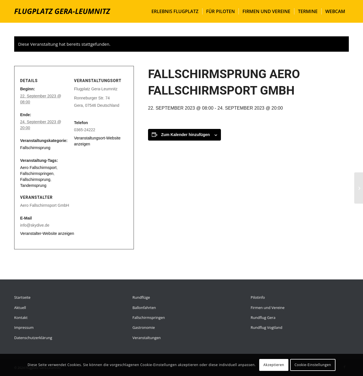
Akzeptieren (273, 364)
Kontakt (21, 317)
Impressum (24, 327)
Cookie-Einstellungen (312, 364)
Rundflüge (141, 297)
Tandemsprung (33, 185)
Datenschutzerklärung (33, 337)
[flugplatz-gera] (62, 11)
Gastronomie (143, 327)
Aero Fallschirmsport (38, 167)
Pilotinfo (258, 297)
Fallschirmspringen (36, 173)
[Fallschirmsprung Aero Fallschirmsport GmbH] (358, 188)
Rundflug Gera (263, 317)
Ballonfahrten (144, 307)
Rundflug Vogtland (266, 327)
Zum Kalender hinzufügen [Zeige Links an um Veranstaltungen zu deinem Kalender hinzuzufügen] (185, 134)
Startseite (22, 297)
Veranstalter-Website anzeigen (47, 233)
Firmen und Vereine (267, 307)
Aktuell (20, 307)
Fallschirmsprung (35, 147)
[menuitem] (175, 11)
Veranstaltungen (146, 337)
